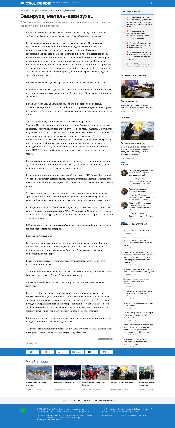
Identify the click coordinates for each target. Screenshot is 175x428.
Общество (24, 10)
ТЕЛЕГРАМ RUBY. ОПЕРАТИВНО (134, 224)
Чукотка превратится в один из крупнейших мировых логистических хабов (141, 172)
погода (29, 343)
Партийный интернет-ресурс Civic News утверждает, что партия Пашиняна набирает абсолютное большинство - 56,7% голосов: (138, 328)
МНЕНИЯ (124, 164)
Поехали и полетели (64, 382)
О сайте (64, 400)
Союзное (58, 390)
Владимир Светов (68, 11)
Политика (126, 117)
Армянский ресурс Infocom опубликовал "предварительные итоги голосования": (137, 341)
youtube (62, 352)
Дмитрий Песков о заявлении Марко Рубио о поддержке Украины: (136, 281)
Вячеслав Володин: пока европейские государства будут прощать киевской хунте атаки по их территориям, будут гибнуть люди (139, 22)
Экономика (87, 390)
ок (47, 352)
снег (36, 343)
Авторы (87, 400)
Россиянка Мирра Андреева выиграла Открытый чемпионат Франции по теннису (139, 45)
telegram (77, 352)
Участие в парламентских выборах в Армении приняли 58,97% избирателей (138, 315)
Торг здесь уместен (130, 101)
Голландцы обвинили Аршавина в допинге (137, 190)
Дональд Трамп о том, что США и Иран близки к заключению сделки (139, 270)
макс (106, 352)
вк (32, 352)
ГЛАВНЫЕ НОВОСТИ (131, 12)
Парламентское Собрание (133, 76)
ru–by (92, 352)
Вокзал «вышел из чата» (133, 143)
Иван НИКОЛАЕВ (55, 11)
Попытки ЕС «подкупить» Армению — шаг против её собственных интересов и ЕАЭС (140, 206)
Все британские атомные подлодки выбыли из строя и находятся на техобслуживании (139, 293)
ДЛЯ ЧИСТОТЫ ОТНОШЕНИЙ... (137, 230)
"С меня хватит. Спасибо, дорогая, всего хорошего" (138, 304)
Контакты (75, 400)
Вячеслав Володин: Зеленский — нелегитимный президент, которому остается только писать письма (138, 241)
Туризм (29, 390)
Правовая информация (104, 400)
